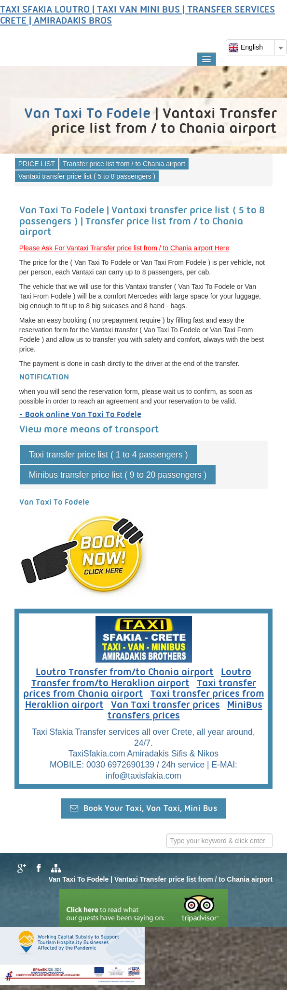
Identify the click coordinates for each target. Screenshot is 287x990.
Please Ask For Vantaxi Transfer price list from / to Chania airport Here (124, 248)
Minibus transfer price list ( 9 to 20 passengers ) (118, 475)
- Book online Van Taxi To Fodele (80, 415)
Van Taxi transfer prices (165, 705)
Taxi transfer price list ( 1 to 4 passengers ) (108, 454)
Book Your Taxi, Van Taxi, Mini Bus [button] (143, 808)
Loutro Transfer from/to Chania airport (125, 672)
